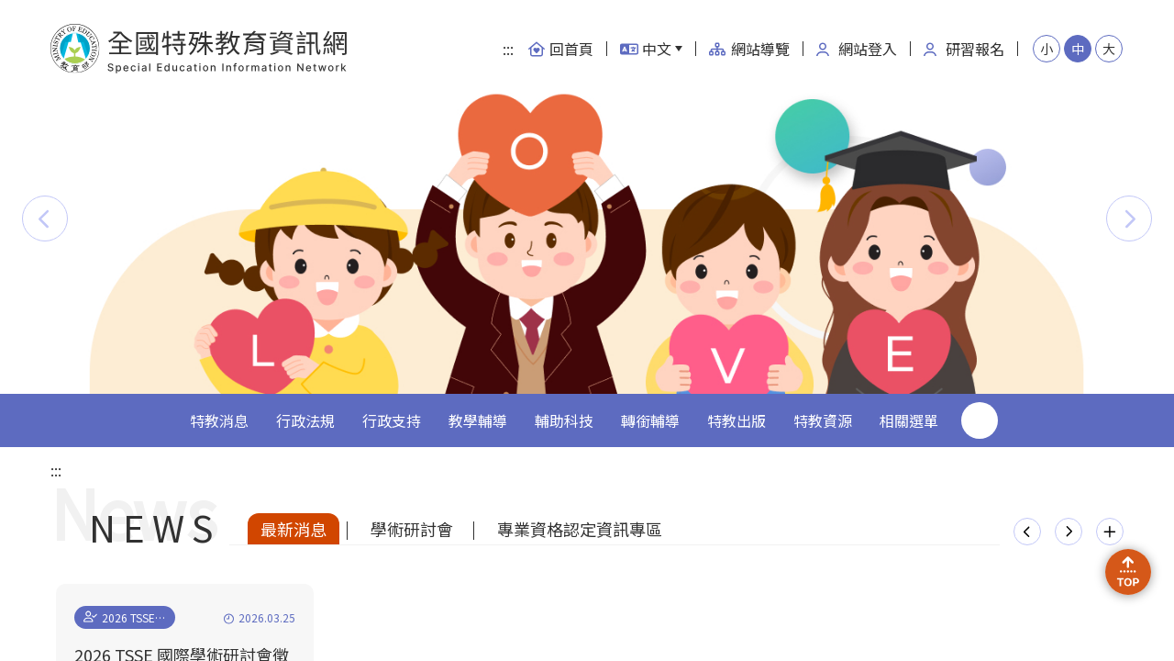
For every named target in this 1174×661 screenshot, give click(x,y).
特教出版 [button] (736, 420)
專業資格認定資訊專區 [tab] (579, 529)
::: (508, 49)
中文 (645, 49)
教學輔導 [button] (478, 420)
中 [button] (1077, 48)
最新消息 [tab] (293, 529)
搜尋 (979, 420)
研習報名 (964, 49)
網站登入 (856, 49)
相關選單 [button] (909, 420)
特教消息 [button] (219, 420)
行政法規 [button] (305, 420)
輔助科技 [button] (564, 420)
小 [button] (1046, 48)
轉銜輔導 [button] (650, 420)
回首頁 (560, 49)
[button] (45, 218)
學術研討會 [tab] (412, 529)
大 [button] (1108, 48)
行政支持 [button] (391, 420)
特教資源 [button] (822, 420)
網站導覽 (749, 49)
